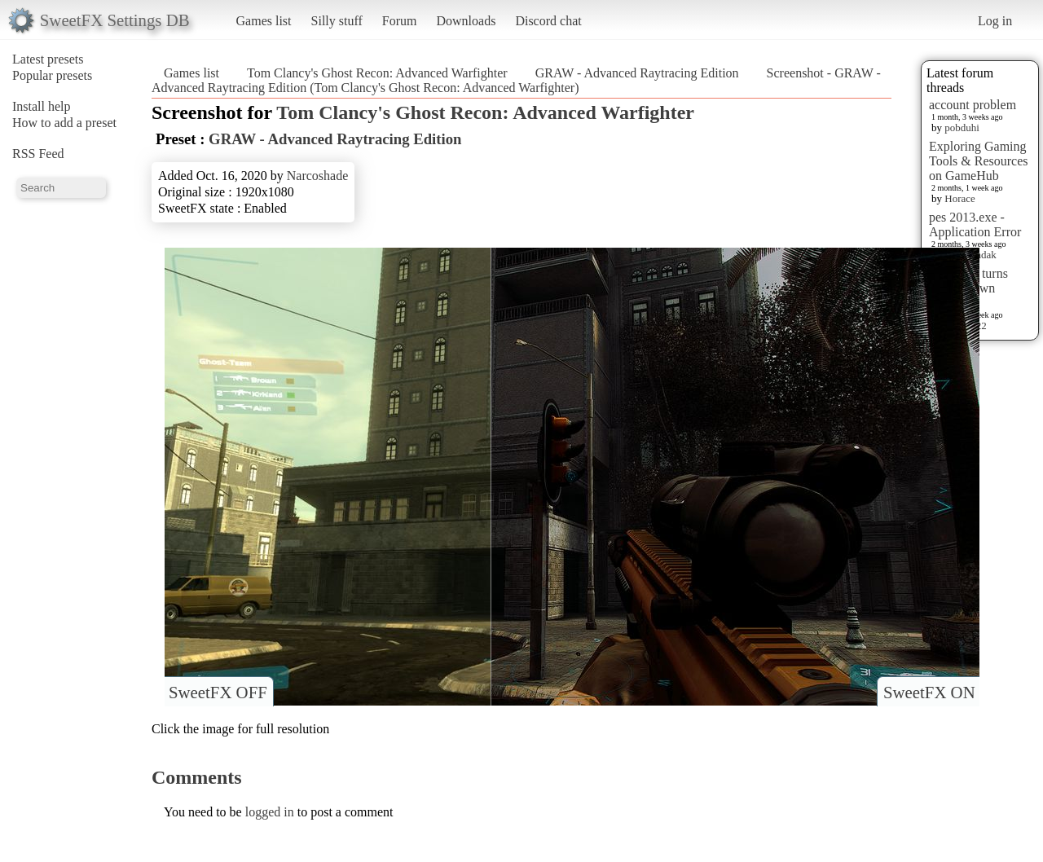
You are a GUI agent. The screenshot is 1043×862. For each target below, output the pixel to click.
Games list (264, 21)
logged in (269, 812)
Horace (959, 198)
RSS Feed (38, 154)
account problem (972, 105)
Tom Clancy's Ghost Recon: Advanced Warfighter (377, 73)
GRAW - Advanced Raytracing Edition (637, 73)
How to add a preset (64, 123)
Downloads (465, 21)
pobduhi (961, 127)
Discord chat (548, 21)
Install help (41, 106)
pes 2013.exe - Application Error (975, 224)
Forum (399, 21)
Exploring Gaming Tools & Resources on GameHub (978, 161)
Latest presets (48, 59)
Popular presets (52, 75)
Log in (995, 21)
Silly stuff (337, 21)
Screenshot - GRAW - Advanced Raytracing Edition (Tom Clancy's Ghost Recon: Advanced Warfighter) (516, 80)
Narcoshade (318, 176)
